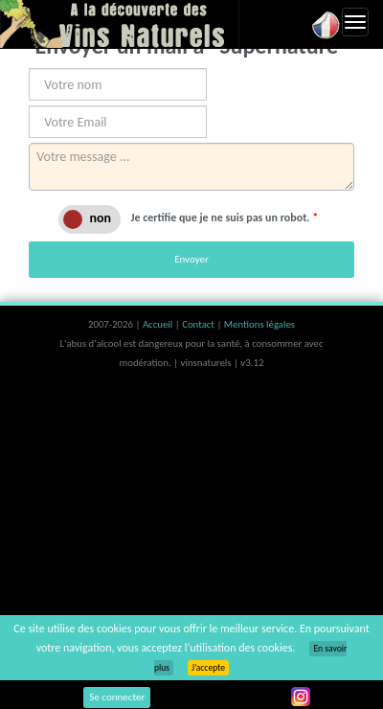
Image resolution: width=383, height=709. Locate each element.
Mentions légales (259, 324)
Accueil (159, 324)
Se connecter (117, 697)
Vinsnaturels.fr (119, 24)
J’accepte (208, 668)
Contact (199, 324)
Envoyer (191, 259)
